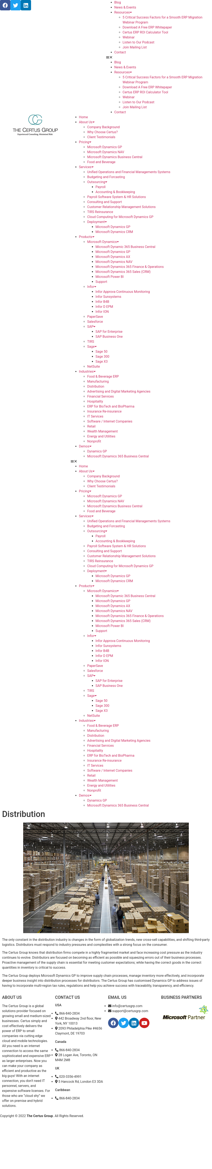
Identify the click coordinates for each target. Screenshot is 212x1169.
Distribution (95, 386)
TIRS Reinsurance (100, 212)
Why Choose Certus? (102, 132)
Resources (123, 12)
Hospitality (95, 401)
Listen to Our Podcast (138, 42)
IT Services (95, 416)
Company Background (103, 127)
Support (101, 282)
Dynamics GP (97, 451)
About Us (86, 122)
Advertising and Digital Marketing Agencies (118, 391)
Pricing (85, 142)
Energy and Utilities (101, 436)
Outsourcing (97, 182)
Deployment (97, 222)
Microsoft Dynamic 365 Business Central (125, 247)
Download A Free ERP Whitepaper (147, 27)
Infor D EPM (104, 307)
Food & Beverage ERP (103, 376)
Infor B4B (102, 302)
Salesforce (95, 322)
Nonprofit (94, 441)
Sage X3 (101, 361)
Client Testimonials (101, 137)
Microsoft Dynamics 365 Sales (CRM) (123, 272)
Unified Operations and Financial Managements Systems (128, 172)
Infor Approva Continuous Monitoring (122, 292)
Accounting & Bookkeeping (115, 192)
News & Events (125, 7)
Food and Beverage (101, 162)
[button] (159, 57)
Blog (117, 2)
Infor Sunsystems (108, 297)
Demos (85, 446)
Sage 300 (102, 356)
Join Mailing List (135, 47)
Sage (92, 347)
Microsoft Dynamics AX (112, 257)
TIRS (90, 342)
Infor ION (102, 312)
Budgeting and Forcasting (106, 177)
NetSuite (93, 366)
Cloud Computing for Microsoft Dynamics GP (120, 217)
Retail (91, 426)
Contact (120, 52)
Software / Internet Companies (109, 421)
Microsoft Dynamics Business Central (114, 157)
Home (83, 117)
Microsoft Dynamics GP (104, 147)
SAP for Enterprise (108, 332)
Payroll (100, 187)
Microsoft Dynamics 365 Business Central (118, 456)
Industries (87, 371)
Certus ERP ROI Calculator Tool (145, 32)
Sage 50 (101, 352)
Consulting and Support (104, 202)
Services (86, 167)
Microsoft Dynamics (103, 242)
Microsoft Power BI (109, 277)
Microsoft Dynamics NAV (105, 152)
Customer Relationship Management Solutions (121, 207)
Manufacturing (98, 381)
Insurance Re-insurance (104, 411)
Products (86, 237)
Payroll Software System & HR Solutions (116, 197)
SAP (91, 327)
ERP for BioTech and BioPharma (110, 406)
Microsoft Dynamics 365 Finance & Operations (129, 267)
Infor (91, 287)
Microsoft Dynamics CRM (114, 232)
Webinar (129, 37)
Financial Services (100, 396)
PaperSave (95, 317)
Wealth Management (102, 431)
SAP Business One (109, 337)
